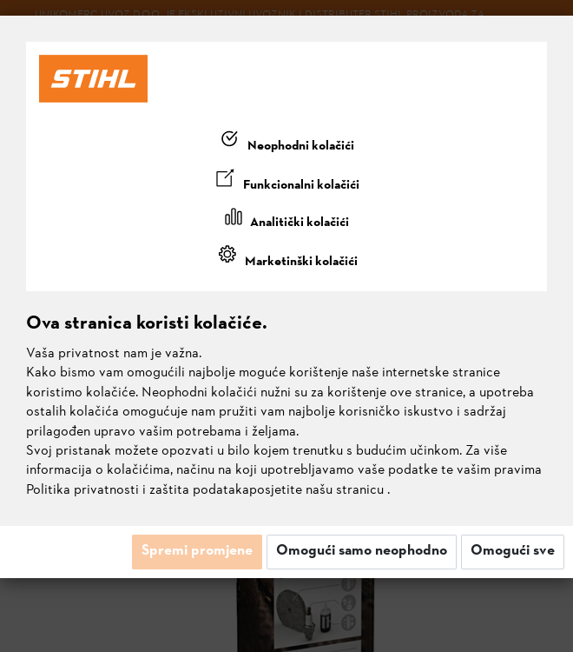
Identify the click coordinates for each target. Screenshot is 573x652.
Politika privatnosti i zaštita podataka (137, 490)
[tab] (286, 143)
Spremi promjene (197, 551)
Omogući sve (513, 551)
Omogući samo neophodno (361, 551)
